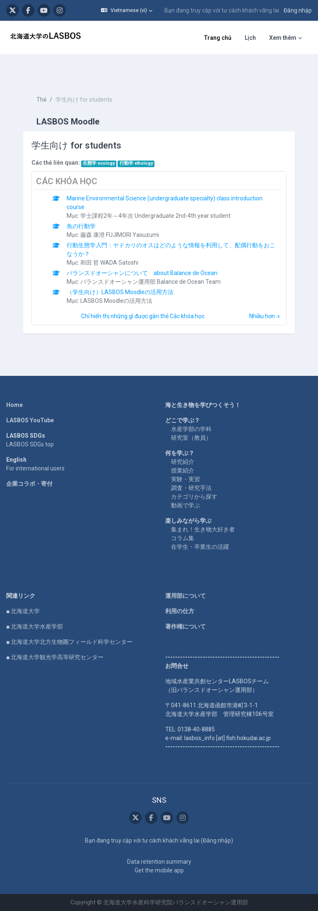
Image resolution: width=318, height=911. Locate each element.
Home (14, 405)
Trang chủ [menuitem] (217, 37)
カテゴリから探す (194, 496)
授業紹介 (182, 470)
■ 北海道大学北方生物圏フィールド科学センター (69, 641)
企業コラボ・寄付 (29, 483)
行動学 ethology (136, 163)
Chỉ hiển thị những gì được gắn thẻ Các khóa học (143, 316)
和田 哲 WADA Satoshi (109, 262)
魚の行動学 (81, 226)
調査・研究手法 (191, 488)
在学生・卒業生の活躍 (200, 546)
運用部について (185, 595)
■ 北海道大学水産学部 (34, 626)
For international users (35, 468)
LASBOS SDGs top (30, 444)
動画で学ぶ (185, 505)
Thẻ (41, 99)
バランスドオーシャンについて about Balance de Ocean (142, 273)
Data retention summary (159, 861)
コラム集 (182, 538)
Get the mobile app (159, 870)
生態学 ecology (99, 163)
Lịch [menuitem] (250, 37)
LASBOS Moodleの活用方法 (116, 300)
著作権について (185, 626)
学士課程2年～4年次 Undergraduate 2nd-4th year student (155, 215)
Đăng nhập (298, 10)
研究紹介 (182, 461)
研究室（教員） (191, 437)
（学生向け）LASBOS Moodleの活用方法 (120, 292)
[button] (126, 10)
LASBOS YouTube (30, 420)
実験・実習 (185, 479)
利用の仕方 (179, 611)
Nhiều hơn (262, 316)
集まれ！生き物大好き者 (203, 529)
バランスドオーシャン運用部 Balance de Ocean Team (150, 281)
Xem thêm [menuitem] (282, 37)
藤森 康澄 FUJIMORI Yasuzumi (119, 234)
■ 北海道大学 (23, 611)
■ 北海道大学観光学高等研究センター (55, 657)
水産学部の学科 (191, 429)
